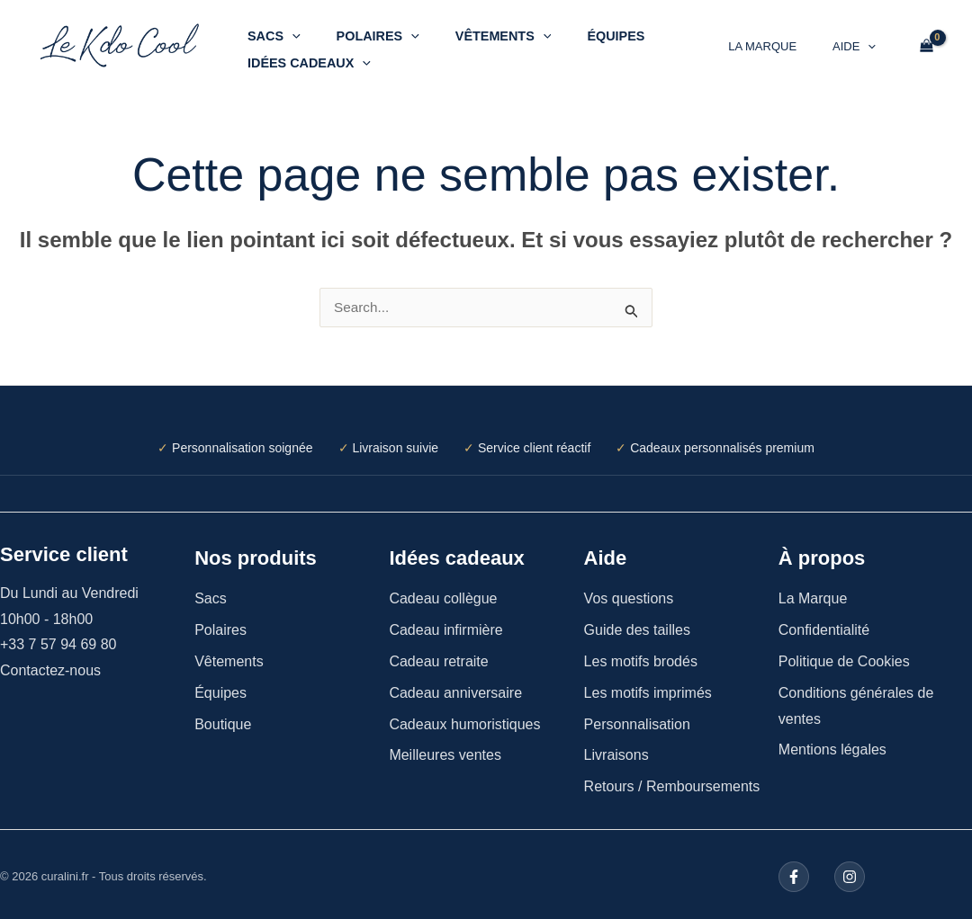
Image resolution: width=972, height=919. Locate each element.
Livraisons (616, 750)
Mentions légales (832, 745)
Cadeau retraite (438, 657)
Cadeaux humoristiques (464, 719)
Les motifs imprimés (648, 688)
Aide (860, 43)
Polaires (362, 29)
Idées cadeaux (303, 56)
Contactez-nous (50, 666)
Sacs (268, 29)
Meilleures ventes (445, 750)
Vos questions (629, 594)
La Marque (781, 43)
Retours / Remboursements (672, 782)
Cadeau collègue (443, 594)
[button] (286, 29)
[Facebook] (793, 872)
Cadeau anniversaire (455, 688)
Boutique (222, 719)
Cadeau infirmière (445, 625)
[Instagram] (847, 872)
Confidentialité (823, 625)
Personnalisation (637, 719)
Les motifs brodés (641, 657)
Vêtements (478, 29)
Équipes (580, 29)
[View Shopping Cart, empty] (926, 43)
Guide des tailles (637, 625)
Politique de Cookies (844, 657)
